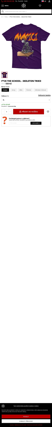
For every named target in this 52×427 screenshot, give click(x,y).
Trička (6, 17)
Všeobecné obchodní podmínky (34, 424)
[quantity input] (6, 111)
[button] (4, 75)
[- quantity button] (3, 111)
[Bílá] (21, 90)
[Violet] (5, 90)
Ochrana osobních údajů (20, 424)
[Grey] (13, 90)
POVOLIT (26, 416)
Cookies (12, 424)
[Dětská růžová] (40, 90)
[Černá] (29, 90)
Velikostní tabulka (44, 95)
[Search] (2, 11)
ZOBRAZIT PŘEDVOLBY (26, 421)
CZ (45, 1)
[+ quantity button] (10, 111)
